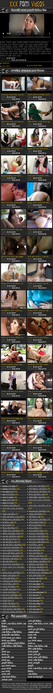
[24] (9, 522)
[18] (8, 525)
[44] (10, 603)
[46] (13, 520)
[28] (9, 492)
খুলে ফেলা (6, 66)
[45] (38, 564)
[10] (10, 494)
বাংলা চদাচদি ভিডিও (35, 66)
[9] (10, 486)
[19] (11, 489)
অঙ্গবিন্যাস (5, 63)
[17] (13, 568)
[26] (39, 489)
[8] (13, 517)
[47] (34, 589)
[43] (38, 567)
